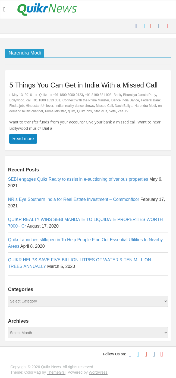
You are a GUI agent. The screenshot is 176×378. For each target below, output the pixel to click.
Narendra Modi (145, 106)
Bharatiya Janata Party (139, 95)
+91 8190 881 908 (98, 95)
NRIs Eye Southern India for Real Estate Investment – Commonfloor (73, 199)
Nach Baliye (123, 106)
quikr (71, 111)
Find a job (16, 106)
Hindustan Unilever (39, 106)
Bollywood (16, 100)
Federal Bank (151, 100)
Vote (112, 111)
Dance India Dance (125, 100)
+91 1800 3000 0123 (68, 95)
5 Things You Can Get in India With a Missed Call (83, 85)
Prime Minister (55, 111)
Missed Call (104, 106)
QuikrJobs (84, 111)
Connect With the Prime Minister (85, 100)
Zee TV (123, 111)
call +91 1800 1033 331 (43, 100)
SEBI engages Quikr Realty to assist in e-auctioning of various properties (78, 179)
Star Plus (100, 111)
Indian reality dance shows (74, 106)
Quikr (43, 95)
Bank (117, 95)
